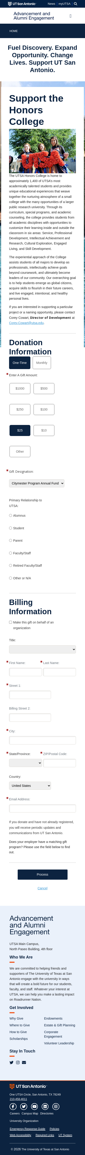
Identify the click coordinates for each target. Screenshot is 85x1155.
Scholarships (19, 1039)
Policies (54, 1128)
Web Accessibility (20, 1135)
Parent (17, 540)
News (51, 3)
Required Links (45, 1135)
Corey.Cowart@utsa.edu (26, 323)
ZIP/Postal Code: (55, 754)
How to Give (18, 1032)
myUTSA (64, 3)
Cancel (43, 888)
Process (42, 874)
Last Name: (51, 663)
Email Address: (19, 799)
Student (18, 528)
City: (12, 731)
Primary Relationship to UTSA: (25, 503)
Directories (46, 1113)
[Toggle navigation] (71, 16)
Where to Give (20, 1025)
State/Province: (20, 754)
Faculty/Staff (22, 553)
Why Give (16, 1018)
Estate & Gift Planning (59, 1025)
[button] (75, 4)
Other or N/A (22, 578)
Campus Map (30, 1113)
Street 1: (15, 685)
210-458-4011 (18, 1099)
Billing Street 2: (19, 708)
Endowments (53, 1018)
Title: (12, 640)
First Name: (17, 663)
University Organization (24, 1121)
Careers (15, 1113)
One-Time (20, 363)
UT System (65, 1135)
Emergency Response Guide (27, 1128)
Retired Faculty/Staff (27, 565)
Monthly (41, 363)
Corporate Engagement (53, 1034)
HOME (14, 31)
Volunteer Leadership (59, 1043)
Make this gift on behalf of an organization (33, 625)
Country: (15, 776)
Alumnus (19, 515)
